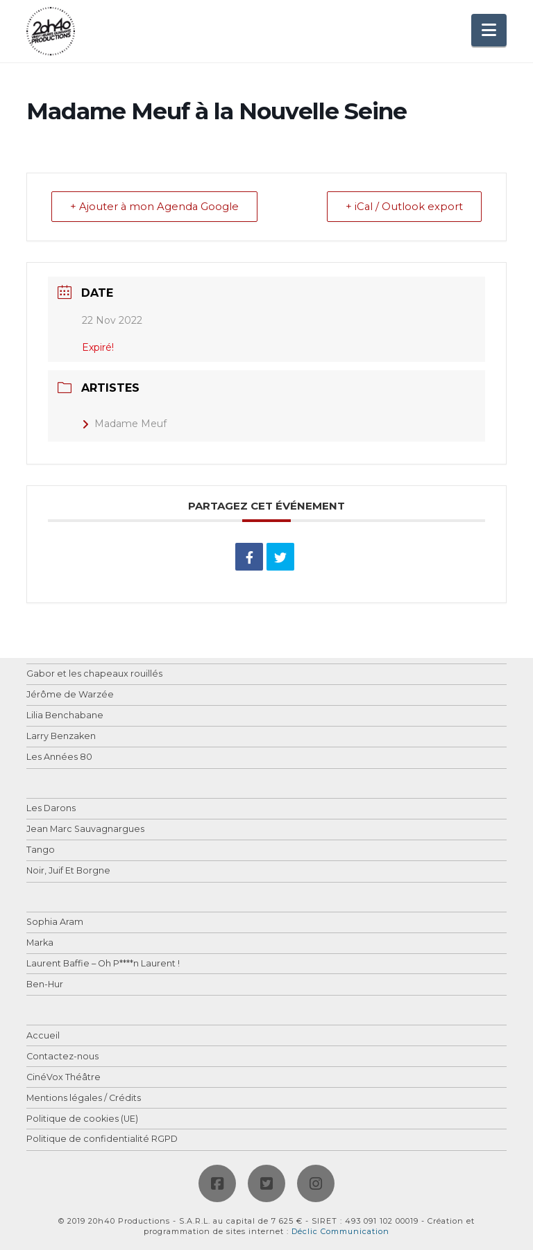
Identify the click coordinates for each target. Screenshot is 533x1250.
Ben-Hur (44, 984)
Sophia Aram (54, 922)
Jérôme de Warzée (70, 695)
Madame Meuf (124, 424)
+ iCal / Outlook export (403, 207)
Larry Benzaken (61, 737)
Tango (40, 850)
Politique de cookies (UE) (82, 1119)
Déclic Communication (340, 1231)
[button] (489, 30)
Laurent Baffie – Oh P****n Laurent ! (103, 964)
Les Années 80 (59, 758)
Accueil (43, 1036)
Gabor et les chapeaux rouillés (94, 674)
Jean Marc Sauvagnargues (85, 829)
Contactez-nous (62, 1056)
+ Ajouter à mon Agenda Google (156, 207)
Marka (39, 943)
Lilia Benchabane (64, 716)
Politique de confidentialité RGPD (102, 1140)
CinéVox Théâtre (63, 1077)
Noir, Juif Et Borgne (68, 871)
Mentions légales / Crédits (83, 1098)
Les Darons (51, 809)
